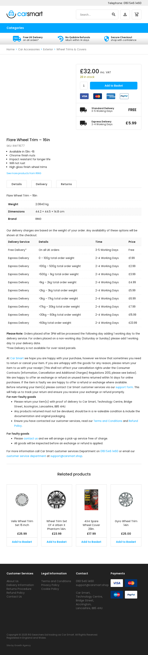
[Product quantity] (84, 85)
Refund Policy (16, 593)
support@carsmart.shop (66, 456)
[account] (125, 14)
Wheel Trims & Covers (71, 49)
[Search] (93, 15)
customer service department (26, 456)
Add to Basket (114, 85)
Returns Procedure (19, 589)
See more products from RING (24, 173)
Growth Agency (22, 645)
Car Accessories (29, 49)
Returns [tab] (66, 184)
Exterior (48, 49)
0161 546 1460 (132, 3)
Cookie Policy (50, 589)
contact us (31, 438)
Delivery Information (20, 585)
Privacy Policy (50, 585)
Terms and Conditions (107, 421)
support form (124, 387)
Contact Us (14, 597)
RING (38, 219)
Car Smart (17, 358)
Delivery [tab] (41, 184)
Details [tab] (17, 184)
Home (11, 49)
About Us (12, 581)
